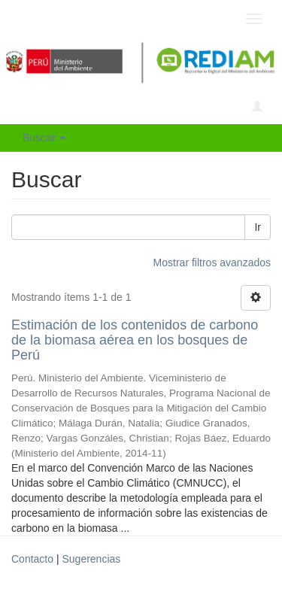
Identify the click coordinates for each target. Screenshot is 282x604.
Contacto (32, 559)
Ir (257, 227)
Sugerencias (91, 559)
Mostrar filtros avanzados (212, 262)
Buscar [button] (44, 138)
